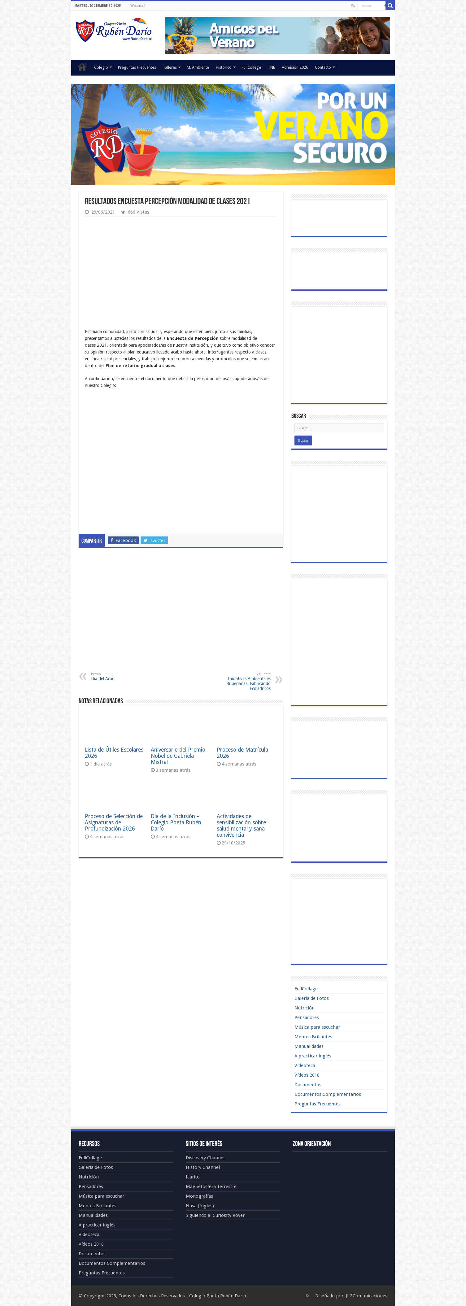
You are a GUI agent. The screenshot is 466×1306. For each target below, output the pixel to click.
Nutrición (304, 1008)
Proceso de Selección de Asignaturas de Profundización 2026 (114, 822)
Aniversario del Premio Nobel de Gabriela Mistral (178, 756)
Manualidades (309, 1046)
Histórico (224, 67)
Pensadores (306, 1017)
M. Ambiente (198, 67)
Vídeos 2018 (307, 1075)
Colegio (101, 67)
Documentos (307, 1084)
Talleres (170, 67)
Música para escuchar (317, 1027)
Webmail (137, 5)
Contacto (323, 67)
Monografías (199, 1196)
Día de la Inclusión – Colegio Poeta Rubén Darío (176, 822)
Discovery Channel (205, 1158)
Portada (82, 66)
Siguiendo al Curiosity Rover (215, 1215)
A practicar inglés (312, 1056)
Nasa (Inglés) (200, 1205)
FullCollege (251, 67)
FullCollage (306, 988)
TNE (271, 67)
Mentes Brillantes (313, 1036)
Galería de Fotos (311, 998)
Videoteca (304, 1065)
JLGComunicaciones (366, 1296)
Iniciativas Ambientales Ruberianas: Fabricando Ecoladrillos (239, 681)
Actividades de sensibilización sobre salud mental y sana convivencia (241, 825)
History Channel (203, 1167)
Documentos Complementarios (327, 1094)
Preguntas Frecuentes (137, 67)
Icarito (193, 1177)
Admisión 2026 (295, 67)
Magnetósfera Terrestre (211, 1186)
